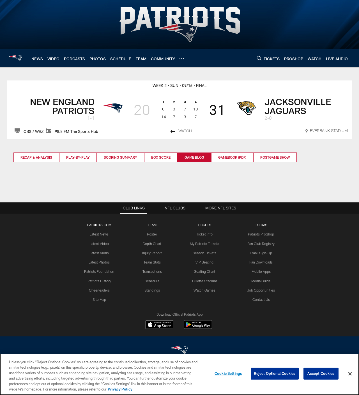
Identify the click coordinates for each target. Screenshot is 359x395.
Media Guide (260, 280)
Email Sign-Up (260, 253)
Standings (152, 290)
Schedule (152, 280)
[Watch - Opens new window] (181, 131)
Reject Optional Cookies (275, 373)
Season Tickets (204, 253)
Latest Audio (99, 253)
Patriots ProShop (260, 234)
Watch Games (204, 290)
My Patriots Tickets (204, 244)
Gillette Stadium (204, 280)
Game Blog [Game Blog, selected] (194, 157)
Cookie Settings (228, 373)
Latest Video (100, 244)
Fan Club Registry (260, 244)
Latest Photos (99, 262)
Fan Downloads (260, 262)
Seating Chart (204, 271)
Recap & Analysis (36, 157)
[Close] (350, 374)
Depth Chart (152, 244)
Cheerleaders (100, 290)
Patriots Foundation (100, 271)
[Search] (259, 58)
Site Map (99, 299)
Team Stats (152, 262)
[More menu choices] (182, 58)
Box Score (161, 157)
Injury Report (152, 253)
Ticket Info (204, 234)
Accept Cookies (321, 373)
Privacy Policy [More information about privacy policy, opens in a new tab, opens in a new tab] (120, 389)
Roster (152, 234)
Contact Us (260, 299)
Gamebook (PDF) (232, 157)
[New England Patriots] (179, 351)
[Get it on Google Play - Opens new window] (198, 327)
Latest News (100, 234)
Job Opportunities (260, 290)
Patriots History (99, 280)
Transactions (152, 271)
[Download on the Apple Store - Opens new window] (159, 325)
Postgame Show (275, 157)
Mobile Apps (260, 271)
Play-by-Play (78, 157)
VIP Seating (204, 262)
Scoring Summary (120, 157)
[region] (179, 374)
